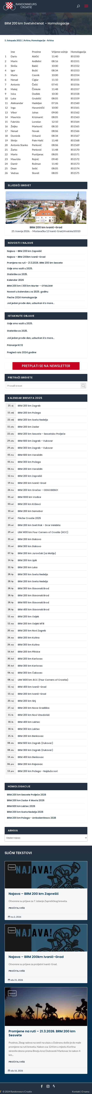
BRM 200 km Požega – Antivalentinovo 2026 (31, 818)
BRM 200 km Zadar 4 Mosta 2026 (25, 800)
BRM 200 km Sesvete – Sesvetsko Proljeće (41, 433)
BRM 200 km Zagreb (29, 405)
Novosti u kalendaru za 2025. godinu (27, 291)
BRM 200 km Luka (27, 567)
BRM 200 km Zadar (28, 426)
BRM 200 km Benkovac (31, 736)
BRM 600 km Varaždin (30, 455)
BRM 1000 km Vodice (29, 497)
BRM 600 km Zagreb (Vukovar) (35, 743)
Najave (12, 867)
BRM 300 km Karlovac (30, 665)
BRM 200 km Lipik (27, 560)
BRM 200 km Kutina (28, 637)
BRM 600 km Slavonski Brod (33, 602)
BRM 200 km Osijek (28, 616)
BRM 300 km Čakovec (30, 672)
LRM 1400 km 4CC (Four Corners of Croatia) (43, 679)
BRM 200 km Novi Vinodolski (34, 715)
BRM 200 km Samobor (30, 511)
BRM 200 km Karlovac (30, 658)
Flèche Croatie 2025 (29, 518)
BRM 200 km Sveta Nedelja (33, 419)
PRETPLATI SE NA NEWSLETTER (46, 366)
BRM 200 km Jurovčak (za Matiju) (37, 553)
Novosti (12, 993)
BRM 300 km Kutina (28, 644)
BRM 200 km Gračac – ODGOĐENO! (38, 490)
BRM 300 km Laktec (29, 729)
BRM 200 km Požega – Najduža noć (38, 771)
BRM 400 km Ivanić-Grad (32, 686)
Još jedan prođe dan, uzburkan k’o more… (30, 303)
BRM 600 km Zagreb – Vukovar (35, 440)
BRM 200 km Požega (29, 412)
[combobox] (46, 385)
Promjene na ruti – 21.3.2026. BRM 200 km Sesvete (35, 262)
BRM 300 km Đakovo (29, 546)
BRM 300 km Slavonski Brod (33, 588)
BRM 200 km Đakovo (29, 539)
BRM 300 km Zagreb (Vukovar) (35, 750)
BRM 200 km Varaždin (30, 469)
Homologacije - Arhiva (42, 40)
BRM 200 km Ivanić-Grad (32, 483)
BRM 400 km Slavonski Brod (33, 609)
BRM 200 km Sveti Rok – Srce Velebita (39, 525)
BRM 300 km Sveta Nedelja (33, 574)
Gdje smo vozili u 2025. (20, 268)
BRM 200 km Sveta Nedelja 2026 (25, 812)
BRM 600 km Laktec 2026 (21, 806)
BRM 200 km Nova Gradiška (33, 708)
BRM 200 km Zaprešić (30, 476)
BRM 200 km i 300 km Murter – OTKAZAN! (30, 285)
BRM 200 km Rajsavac (30, 764)
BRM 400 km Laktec (29, 722)
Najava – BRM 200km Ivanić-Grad (26, 257)
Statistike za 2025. (17, 274)
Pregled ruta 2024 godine (21, 352)
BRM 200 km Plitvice (29, 651)
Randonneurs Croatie (21, 1091)
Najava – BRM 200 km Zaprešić (24, 251)
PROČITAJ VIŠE (17, 908)
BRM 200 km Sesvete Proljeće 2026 (26, 794)
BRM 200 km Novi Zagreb (32, 630)
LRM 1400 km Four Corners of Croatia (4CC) (43, 532)
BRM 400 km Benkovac (31, 757)
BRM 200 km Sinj (27, 700)
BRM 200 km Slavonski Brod (33, 595)
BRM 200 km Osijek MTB (31, 623)
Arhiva (27, 40)
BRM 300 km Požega (29, 462)
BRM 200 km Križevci (29, 504)
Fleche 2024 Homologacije (22, 297)
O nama (85, 1091)
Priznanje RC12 (15, 345)
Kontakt (76, 1091)
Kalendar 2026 (15, 280)
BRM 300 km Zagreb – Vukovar (35, 447)
